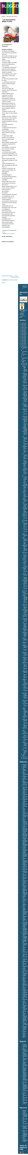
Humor (8, 233)
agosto (24, 360)
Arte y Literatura (25, 773)
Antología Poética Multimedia (25, 1127)
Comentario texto (25, 816)
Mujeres (24, 514)
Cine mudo (24, 809)
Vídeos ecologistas (24, 500)
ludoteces (25, 961)
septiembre (24, 358)
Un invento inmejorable (24, 751)
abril (24, 757)
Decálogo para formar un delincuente (24, 449)
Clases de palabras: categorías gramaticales (24, 723)
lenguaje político (25, 941)
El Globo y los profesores (24, 738)
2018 (22, 334)
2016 (22, 337)
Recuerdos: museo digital (24, 391)
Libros (24, 949)
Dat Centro (24, 1138)
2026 (22, 323)
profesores (12, 233)
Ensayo (24, 858)
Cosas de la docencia (24, 517)
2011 (22, 344)
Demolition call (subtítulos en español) (24, 696)
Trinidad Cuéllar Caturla (25, 1028)
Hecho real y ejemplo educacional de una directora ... (24, 599)
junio (24, 364)
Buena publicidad (24, 535)
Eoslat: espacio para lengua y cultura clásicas (25, 1072)
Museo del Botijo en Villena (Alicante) (24, 548)
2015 (22, 339)
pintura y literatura (25, 984)
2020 (22, 331)
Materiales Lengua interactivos (25, 1116)
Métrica (24, 963)
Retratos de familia (24, 560)
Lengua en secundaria (25, 1123)
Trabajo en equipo (25, 1023)
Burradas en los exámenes (24, 654)
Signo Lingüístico (25, 1009)
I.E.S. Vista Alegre (24, 908)
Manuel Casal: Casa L (24, 1112)
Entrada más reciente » (7, 275)
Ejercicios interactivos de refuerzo (24, 400)
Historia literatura (25, 890)
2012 (22, 343)
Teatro (24, 1013)
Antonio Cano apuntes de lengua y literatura (25, 1079)
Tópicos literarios (25, 1020)
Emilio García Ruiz (24, 853)
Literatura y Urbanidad (25, 958)
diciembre (25, 347)
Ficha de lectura (25, 878)
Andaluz (25, 767)
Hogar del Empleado (25, 894)
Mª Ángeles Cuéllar (24, 311)
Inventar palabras (24, 640)
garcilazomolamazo (25, 287)
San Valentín (25, 1002)
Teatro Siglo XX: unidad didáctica (24, 369)
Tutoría (24, 1031)
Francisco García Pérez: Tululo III (24, 635)
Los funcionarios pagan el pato (9, 20)
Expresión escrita (25, 872)
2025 (22, 324)
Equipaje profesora (25, 861)
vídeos (24, 1033)
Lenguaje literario (25, 933)
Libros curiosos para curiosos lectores (24, 745)
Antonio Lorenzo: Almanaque (25, 1046)
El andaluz (24, 520)
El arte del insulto (24, 417)
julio (23, 363)
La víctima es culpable (24, 705)
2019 (22, 333)
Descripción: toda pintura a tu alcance (24, 612)
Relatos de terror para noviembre (24, 494)
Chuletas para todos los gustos (24, 466)
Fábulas (25, 875)
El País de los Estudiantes (25, 849)
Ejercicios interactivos (25, 845)
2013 (22, 342)
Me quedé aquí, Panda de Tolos (24, 488)
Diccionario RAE (25, 1141)
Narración (25, 971)
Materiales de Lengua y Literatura (25, 1132)
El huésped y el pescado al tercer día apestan (24, 480)
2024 (22, 326)
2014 (22, 340)
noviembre (24, 351)
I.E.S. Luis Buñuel (24, 903)
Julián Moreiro (24, 919)
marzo (24, 758)
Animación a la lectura (24, 386)
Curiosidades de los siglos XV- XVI (24, 510)
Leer (24, 931)
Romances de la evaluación (24, 433)
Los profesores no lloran (24, 504)
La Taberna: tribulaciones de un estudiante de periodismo (25, 1087)
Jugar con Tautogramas (24, 395)
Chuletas (25, 806)
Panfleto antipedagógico (24, 429)
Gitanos (24, 883)
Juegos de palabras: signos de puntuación (24, 674)
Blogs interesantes (25, 782)
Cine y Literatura (25, 813)
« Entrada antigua (14, 277)
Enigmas (25, 856)
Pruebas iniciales (25, 1136)
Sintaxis (24, 1011)
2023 (22, 327)
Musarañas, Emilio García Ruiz (24, 555)
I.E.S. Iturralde (25, 899)
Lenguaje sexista (24, 374)
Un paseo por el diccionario (24, 659)
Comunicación (25, 822)
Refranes (24, 591)
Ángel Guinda (24, 770)
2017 (22, 336)
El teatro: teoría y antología (24, 406)
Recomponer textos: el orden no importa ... (24, 688)
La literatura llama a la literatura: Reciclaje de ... (24, 440)
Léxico (24, 947)
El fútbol (24, 376)
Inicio (16, 275)
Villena (24, 1036)
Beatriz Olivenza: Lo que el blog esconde (25, 1051)
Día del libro (24, 834)
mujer (24, 968)
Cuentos (25, 826)
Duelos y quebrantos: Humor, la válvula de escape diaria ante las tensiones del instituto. (25, 1061)
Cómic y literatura (24, 382)
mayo (24, 754)
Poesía (24, 987)
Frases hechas (24, 593)
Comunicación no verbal (24, 620)
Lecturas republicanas (25, 929)
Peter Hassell (24, 981)
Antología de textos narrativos (24, 472)
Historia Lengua (24, 886)
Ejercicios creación (25, 841)
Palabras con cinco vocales (24, 681)
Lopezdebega (24, 701)
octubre (24, 354)
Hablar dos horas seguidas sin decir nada (24, 712)
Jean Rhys (24, 731)
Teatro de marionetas (25, 1017)
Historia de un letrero (24, 379)
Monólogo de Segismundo (24, 606)
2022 (22, 329)
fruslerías (25, 880)
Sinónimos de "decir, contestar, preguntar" (24, 666)
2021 (22, 330)
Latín (24, 922)
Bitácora (25, 779)
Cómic (24, 819)
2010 (22, 346)
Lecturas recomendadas (25, 925)
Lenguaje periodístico (25, 938)
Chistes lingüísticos (24, 630)
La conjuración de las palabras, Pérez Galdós (24, 458)
